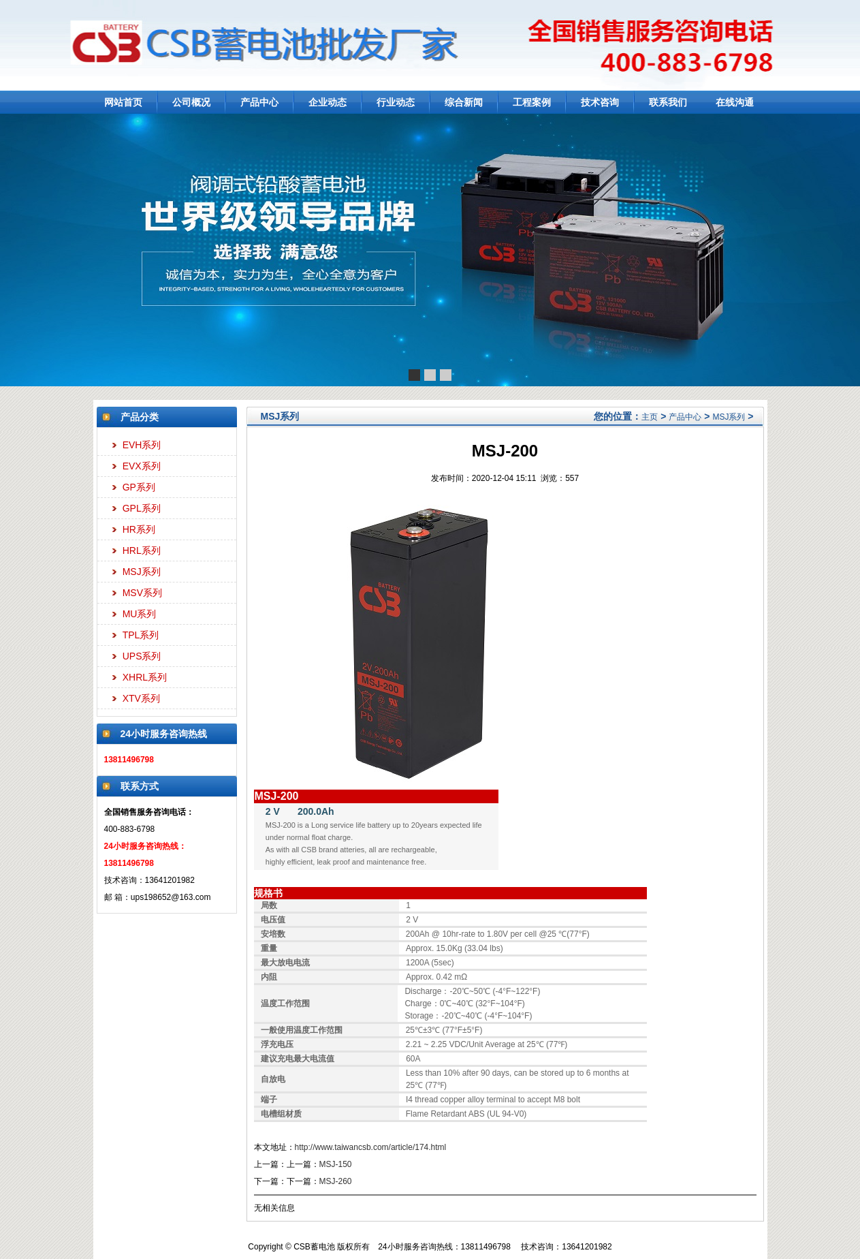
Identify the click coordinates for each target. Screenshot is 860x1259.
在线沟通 (735, 102)
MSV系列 (142, 592)
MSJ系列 (142, 571)
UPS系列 (142, 656)
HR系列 (139, 529)
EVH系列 (142, 444)
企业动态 (327, 102)
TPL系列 (141, 635)
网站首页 (123, 102)
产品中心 (259, 102)
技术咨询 (600, 102)
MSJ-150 (335, 1164)
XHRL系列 (145, 677)
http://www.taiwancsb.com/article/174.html (371, 1147)
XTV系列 (141, 698)
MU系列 (140, 613)
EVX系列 (142, 466)
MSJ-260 (335, 1181)
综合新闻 (464, 102)
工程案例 (532, 102)
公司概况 (191, 102)
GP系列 (139, 487)
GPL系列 (142, 508)
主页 (649, 417)
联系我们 (668, 102)
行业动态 (396, 102)
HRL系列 (142, 550)
